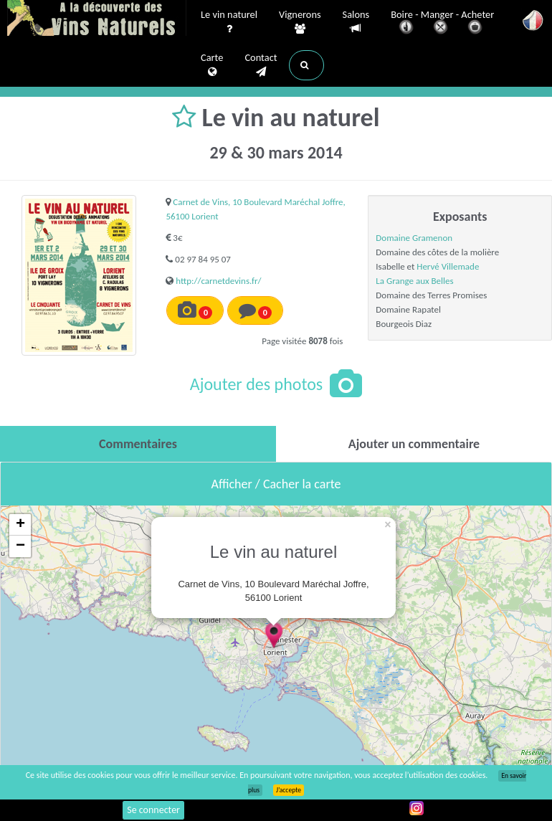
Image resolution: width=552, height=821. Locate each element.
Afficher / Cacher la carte (276, 484)
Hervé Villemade (448, 266)
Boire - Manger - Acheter (442, 23)
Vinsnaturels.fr (96, 19)
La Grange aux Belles (414, 280)
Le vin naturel (229, 22)
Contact (260, 65)
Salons (356, 21)
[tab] (138, 444)
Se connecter (153, 810)
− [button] (20, 546)
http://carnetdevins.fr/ (218, 280)
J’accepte (288, 790)
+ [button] (20, 525)
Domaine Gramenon (414, 237)
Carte (212, 65)
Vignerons (300, 22)
